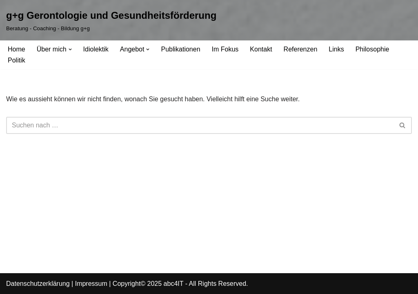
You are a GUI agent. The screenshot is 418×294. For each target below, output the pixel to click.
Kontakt (261, 49)
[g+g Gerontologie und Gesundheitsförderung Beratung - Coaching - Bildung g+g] (111, 20)
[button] (70, 49)
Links (336, 49)
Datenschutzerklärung (38, 283)
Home (16, 49)
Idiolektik (96, 49)
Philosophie (372, 49)
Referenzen (301, 49)
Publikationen (180, 49)
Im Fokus (225, 49)
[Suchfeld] (200, 125)
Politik (16, 60)
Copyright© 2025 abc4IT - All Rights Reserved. (180, 283)
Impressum (91, 283)
